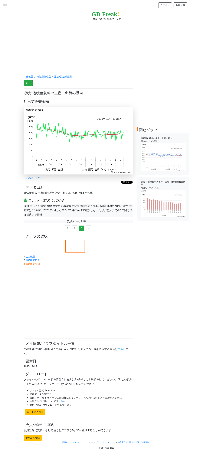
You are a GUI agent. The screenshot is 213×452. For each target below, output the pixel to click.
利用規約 (145, 442)
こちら (122, 349)
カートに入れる (35, 412)
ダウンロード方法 (33, 178)
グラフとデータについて (83, 442)
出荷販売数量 (33, 260)
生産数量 (30, 256)
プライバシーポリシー (105, 442)
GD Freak (105, 14)
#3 (27, 83)
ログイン (165, 5)
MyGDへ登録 (33, 437)
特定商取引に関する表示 (128, 442)
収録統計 (66, 442)
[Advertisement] (106, 45)
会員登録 (180, 5)
